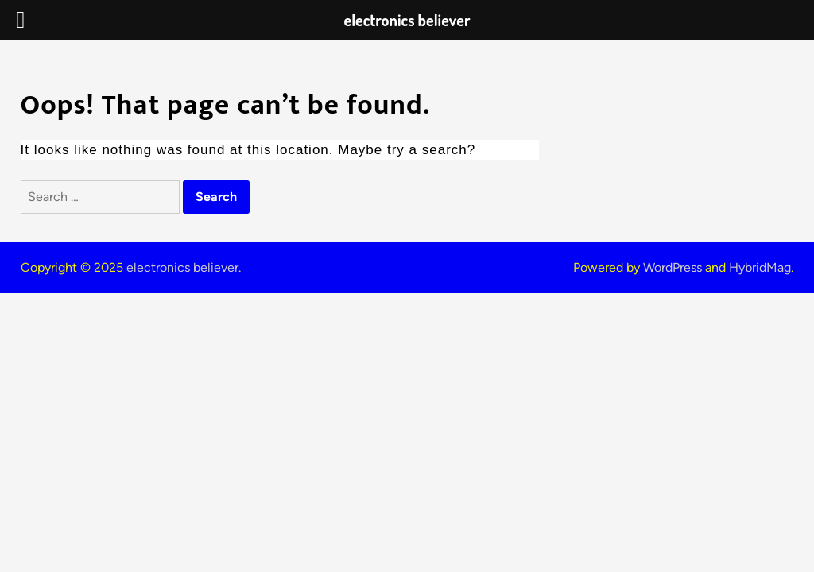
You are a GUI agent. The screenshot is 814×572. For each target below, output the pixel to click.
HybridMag (760, 267)
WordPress (672, 267)
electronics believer (182, 267)
